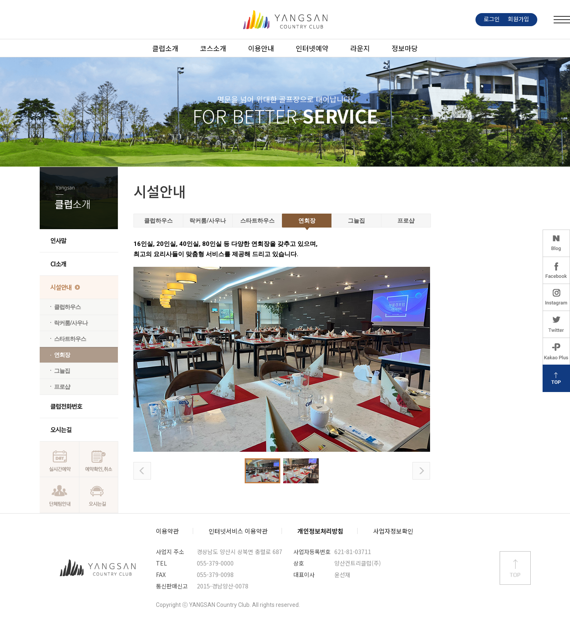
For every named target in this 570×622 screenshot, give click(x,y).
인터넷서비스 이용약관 (238, 531)
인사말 (58, 240)
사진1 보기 (262, 470)
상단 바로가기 (515, 568)
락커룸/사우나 (71, 323)
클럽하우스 (67, 307)
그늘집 (62, 370)
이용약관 (167, 531)
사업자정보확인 (393, 531)
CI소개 (58, 263)
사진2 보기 (301, 470)
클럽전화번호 (66, 406)
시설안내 (61, 287)
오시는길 (61, 429)
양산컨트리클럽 (98, 568)
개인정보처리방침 (320, 531)
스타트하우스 (70, 339)
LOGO (285, 19)
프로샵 (62, 386)
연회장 (62, 355)
